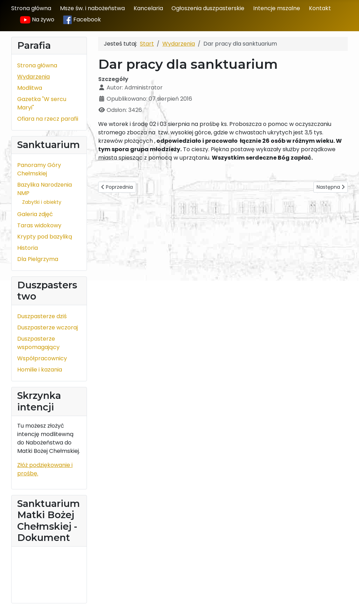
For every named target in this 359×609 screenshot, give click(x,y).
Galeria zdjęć (35, 214)
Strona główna (31, 8)
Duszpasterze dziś (42, 316)
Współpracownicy (42, 358)
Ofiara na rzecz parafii (47, 119)
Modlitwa (29, 88)
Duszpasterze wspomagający (38, 343)
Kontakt (320, 8)
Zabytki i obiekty (41, 202)
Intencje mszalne (276, 8)
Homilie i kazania (39, 370)
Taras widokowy (39, 225)
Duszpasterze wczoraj (47, 327)
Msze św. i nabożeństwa (92, 8)
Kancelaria (148, 8)
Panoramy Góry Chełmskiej (39, 169)
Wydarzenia (33, 77)
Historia (27, 248)
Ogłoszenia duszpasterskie (207, 8)
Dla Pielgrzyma (37, 259)
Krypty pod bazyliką (44, 237)
